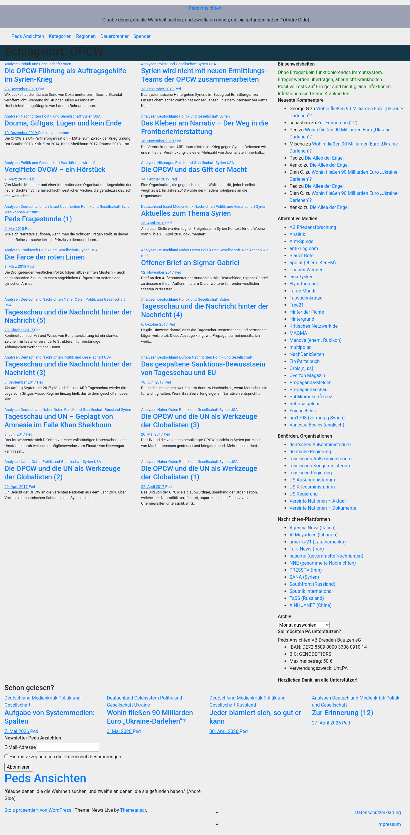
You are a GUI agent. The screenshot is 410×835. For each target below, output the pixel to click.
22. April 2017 (153, 486)
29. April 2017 (16, 486)
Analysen (12, 64)
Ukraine (142, 705)
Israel (55, 206)
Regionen (86, 36)
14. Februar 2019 (155, 179)
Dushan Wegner (305, 269)
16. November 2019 (158, 141)
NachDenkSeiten (306, 354)
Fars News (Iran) (306, 549)
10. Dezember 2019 (21, 132)
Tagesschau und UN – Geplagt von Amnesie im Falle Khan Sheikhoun (58, 420)
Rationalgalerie (305, 403)
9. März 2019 (15, 179)
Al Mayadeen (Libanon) (313, 535)
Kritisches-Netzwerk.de (313, 326)
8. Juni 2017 (15, 434)
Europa (185, 357)
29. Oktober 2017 (19, 330)
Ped (41, 89)
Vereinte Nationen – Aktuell (318, 501)
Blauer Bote (301, 255)
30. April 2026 (225, 731)
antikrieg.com (303, 248)
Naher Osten (190, 250)
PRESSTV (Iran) (305, 570)
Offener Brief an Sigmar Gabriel (190, 263)
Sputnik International (311, 591)
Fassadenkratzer (306, 298)
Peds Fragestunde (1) (38, 219)
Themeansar (133, 810)
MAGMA (298, 333)
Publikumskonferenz (310, 396)
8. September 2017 (20, 382)
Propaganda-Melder (310, 382)
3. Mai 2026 (120, 731)
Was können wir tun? (78, 162)
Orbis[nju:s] (301, 368)
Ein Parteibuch (304, 361)
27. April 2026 (327, 723)
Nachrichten (31, 116)
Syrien (66, 64)
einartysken (301, 277)
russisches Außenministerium (320, 458)
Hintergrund (301, 319)
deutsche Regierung (310, 451)
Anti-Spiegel (301, 241)
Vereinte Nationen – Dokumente (322, 508)
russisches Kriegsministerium (320, 465)
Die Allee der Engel (324, 158)
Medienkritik (184, 206)
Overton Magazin (307, 375)
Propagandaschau (308, 389)
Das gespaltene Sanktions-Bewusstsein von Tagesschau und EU (203, 368)
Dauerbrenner (115, 36)
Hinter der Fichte (306, 312)
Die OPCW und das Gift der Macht (194, 169)
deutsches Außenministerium (320, 444)
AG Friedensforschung (312, 227)
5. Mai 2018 (14, 228)
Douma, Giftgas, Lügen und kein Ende (63, 123)
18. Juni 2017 (153, 382)
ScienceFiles (302, 411)
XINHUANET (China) (310, 605)
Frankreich (30, 250)
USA (212, 64)
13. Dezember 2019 (158, 89)
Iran (46, 206)
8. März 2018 (15, 266)
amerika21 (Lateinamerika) (317, 542)
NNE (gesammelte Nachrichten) (322, 563)
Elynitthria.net (303, 284)
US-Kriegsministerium (312, 487)
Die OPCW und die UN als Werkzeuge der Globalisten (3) (199, 420)
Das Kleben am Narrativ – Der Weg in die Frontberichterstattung (204, 127)
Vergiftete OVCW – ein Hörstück (55, 169)
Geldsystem (147, 698)
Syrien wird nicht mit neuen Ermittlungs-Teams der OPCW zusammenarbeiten (204, 75)
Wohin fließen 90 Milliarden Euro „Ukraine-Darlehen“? (150, 717)
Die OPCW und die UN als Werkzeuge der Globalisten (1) (199, 472)
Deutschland (168, 116)
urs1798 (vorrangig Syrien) (317, 418)
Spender (142, 36)
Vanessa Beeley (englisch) (316, 425)
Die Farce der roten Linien (44, 257)
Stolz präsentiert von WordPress (38, 810)
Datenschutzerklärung (378, 812)
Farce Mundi (302, 291)
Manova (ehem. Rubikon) (315, 340)
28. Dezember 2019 (21, 89)
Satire (224, 299)
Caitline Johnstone (53, 132)
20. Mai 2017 (152, 434)
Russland (113, 409)
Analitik (297, 234)
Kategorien (60, 36)
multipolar (300, 347)
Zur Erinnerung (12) (337, 122)
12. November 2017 (158, 272)
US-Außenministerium (312, 480)
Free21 (296, 305)
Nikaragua (166, 162)
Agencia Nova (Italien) (312, 528)
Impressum (389, 824)
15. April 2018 (153, 223)
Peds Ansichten (205, 8)
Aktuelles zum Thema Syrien (186, 213)
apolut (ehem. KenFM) (312, 262)
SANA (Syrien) (304, 577)
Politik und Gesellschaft (41, 64)
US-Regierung (303, 494)
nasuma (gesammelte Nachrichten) (326, 556)
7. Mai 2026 (17, 731)
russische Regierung (310, 473)
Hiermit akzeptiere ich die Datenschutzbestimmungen (62, 756)
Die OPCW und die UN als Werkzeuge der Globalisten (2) (62, 472)
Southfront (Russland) (312, 584)
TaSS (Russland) (306, 598)
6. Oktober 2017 (155, 324)
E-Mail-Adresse (20, 747)
